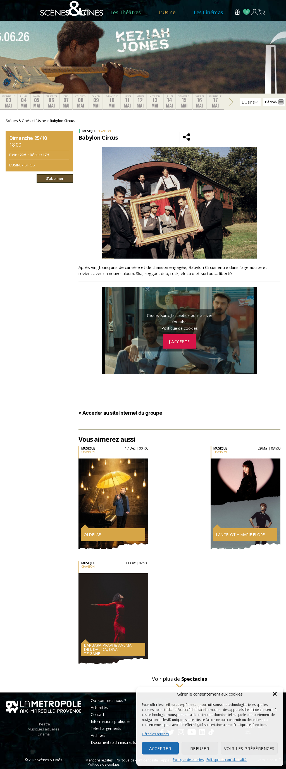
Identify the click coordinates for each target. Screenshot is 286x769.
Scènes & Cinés (49, 759)
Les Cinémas (208, 12)
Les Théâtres (125, 12)
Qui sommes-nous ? (108, 700)
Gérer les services (155, 734)
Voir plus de (179, 682)
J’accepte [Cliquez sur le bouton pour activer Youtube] (179, 341)
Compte (254, 12)
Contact (97, 714)
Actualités (99, 707)
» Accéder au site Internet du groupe (120, 413)
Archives (98, 735)
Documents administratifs (113, 742)
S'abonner (55, 178)
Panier (262, 12)
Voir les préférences (249, 748)
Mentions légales (99, 760)
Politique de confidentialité (226, 759)
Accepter (160, 748)
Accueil (87, 12)
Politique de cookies (188, 759)
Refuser (199, 748)
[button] (275, 694)
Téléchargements (106, 728)
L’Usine (167, 12)
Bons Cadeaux (237, 12)
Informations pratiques (110, 721)
